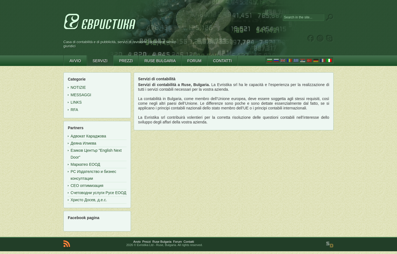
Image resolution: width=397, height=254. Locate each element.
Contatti (189, 241)
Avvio (137, 241)
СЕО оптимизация (87, 185)
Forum (177, 241)
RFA (74, 109)
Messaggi (81, 95)
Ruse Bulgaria (161, 241)
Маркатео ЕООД (85, 164)
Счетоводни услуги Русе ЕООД (98, 192)
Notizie (78, 87)
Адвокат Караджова (88, 136)
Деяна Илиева (83, 143)
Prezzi (146, 241)
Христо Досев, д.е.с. (89, 200)
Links (76, 102)
